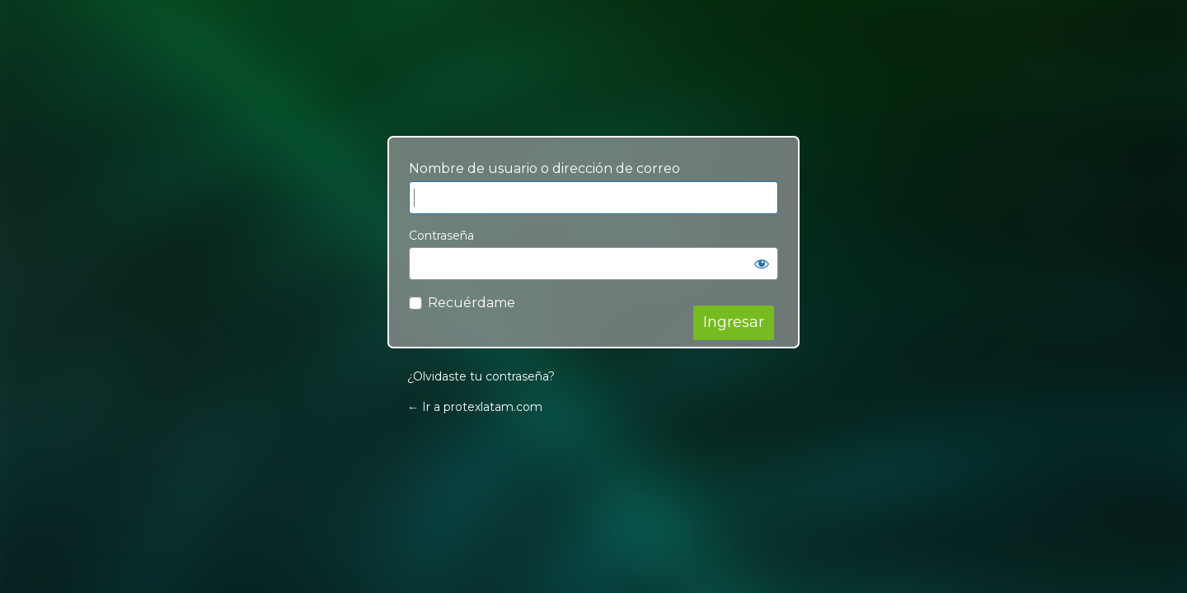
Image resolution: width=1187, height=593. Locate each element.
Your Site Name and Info (593, 87)
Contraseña (441, 235)
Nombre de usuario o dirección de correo (544, 168)
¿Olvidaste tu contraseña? (481, 376)
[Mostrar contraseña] (761, 263)
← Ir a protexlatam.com (474, 406)
